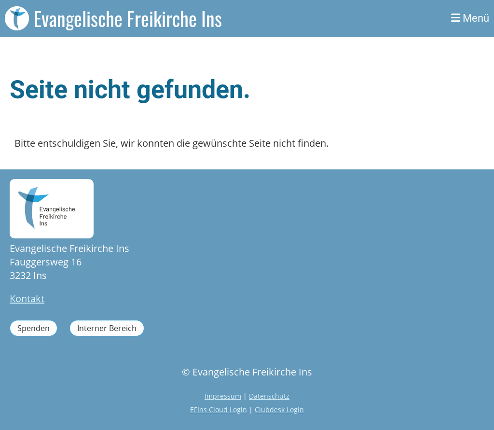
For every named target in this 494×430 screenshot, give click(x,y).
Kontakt (27, 298)
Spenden (33, 328)
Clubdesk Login (279, 409)
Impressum (223, 396)
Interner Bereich (107, 328)
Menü (470, 18)
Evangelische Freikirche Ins (128, 18)
